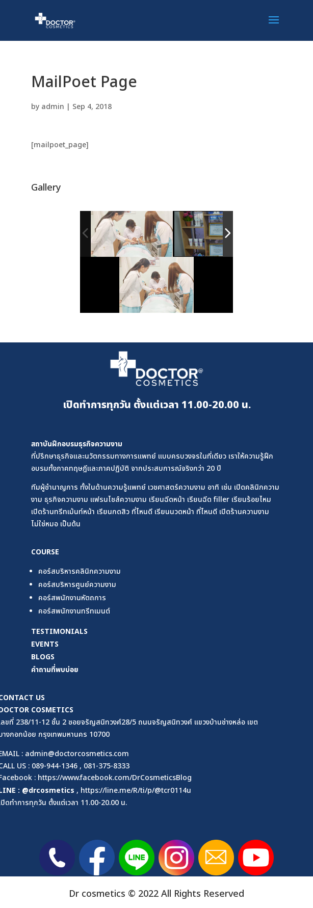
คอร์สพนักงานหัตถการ (72, 598)
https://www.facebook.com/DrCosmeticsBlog (115, 777)
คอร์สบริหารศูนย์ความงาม (77, 584)
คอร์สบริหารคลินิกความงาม (79, 571)
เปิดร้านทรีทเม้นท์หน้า (63, 511)
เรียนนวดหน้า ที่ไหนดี (185, 511)
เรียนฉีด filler (208, 499)
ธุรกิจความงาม (100, 443)
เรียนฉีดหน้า (167, 499)
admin (52, 106)
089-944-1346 (54, 766)
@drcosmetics (48, 790)
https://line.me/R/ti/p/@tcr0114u (136, 790)
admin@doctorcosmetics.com (77, 754)
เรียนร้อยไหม (251, 499)
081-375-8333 (106, 766)
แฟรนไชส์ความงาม (118, 499)
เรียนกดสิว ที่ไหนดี (124, 511)
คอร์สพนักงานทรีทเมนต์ (74, 611)
